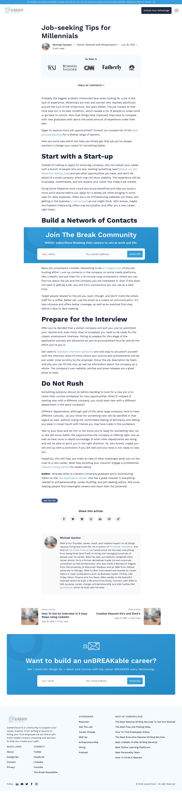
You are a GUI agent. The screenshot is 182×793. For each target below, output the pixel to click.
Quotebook (66, 587)
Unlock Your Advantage (156, 11)
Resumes (84, 723)
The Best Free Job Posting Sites (132, 728)
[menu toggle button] (176, 11)
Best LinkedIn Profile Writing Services (136, 744)
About (10, 753)
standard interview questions (75, 351)
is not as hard (79, 201)
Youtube (38, 769)
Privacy (11, 769)
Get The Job (50, 500)
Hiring (82, 749)
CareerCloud (150, 786)
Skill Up (83, 739)
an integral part (111, 268)
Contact (11, 764)
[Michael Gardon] (45, 46)
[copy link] (118, 519)
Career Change (87, 734)
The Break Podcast (78, 550)
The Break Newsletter (46, 774)
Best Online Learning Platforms (132, 749)
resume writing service (55, 466)
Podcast (83, 754)
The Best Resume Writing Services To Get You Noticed (145, 723)
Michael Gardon (63, 44)
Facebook (39, 758)
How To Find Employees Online (132, 734)
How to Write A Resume (128, 759)
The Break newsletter (121, 546)
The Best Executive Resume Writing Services (140, 739)
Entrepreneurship (88, 744)
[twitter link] (17, 785)
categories (13, 758)
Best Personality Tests (127, 754)
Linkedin (38, 764)
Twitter (38, 753)
